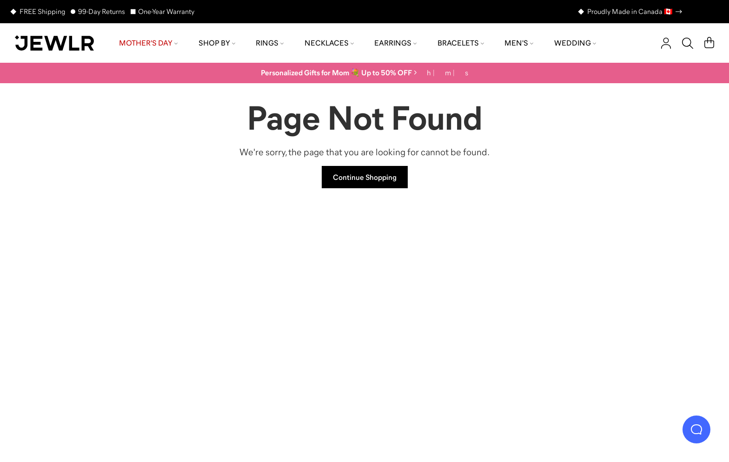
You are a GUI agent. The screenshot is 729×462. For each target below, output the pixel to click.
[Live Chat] (696, 429)
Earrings (395, 42)
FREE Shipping (42, 11)
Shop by (217, 42)
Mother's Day (148, 42)
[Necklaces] (278, 308)
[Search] (687, 43)
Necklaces (329, 42)
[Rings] (105, 308)
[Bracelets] (624, 308)
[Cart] (709, 43)
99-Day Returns (101, 11)
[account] (666, 43)
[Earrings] (451, 308)
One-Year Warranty (166, 11)
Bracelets (460, 42)
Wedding (575, 42)
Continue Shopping (365, 177)
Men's (518, 42)
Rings (270, 42)
